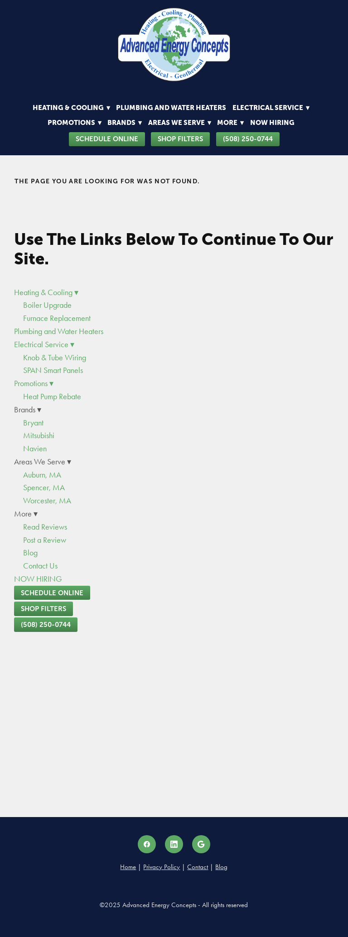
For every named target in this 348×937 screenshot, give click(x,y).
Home (128, 867)
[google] (201, 844)
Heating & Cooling (71, 107)
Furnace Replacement (57, 318)
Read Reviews (45, 527)
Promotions (75, 122)
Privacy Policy (161, 867)
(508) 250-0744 (248, 139)
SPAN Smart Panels (53, 370)
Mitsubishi (38, 435)
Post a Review (44, 540)
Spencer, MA (44, 487)
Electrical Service (270, 107)
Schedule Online (107, 139)
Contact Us (40, 566)
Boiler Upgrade (47, 305)
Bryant (33, 423)
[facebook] (147, 844)
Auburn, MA (42, 475)
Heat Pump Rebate (52, 397)
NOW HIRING (272, 122)
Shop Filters (180, 139)
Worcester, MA (47, 501)
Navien (35, 449)
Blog (30, 553)
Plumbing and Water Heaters (171, 107)
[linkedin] (174, 844)
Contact (197, 867)
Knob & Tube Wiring (54, 358)
